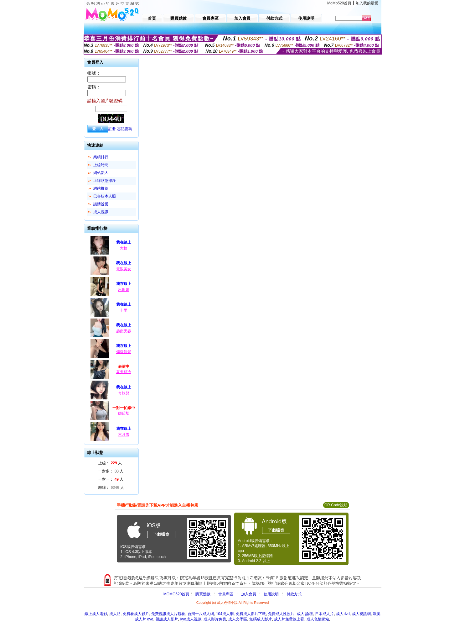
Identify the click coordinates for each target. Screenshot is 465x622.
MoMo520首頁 (339, 3)
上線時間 (100, 165)
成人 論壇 (305, 614)
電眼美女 (123, 269)
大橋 (123, 248)
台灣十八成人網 (201, 614)
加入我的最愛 (367, 3)
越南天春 (123, 331)
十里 (123, 310)
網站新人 (100, 173)
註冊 (112, 129)
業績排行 (100, 157)
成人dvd (342, 614)
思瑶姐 (123, 289)
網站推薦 (100, 188)
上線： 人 (110, 463)
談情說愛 (100, 204)
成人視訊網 (361, 614)
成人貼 (115, 614)
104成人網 (225, 614)
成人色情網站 (318, 619)
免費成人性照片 (281, 614)
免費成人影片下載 (251, 614)
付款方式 (294, 594)
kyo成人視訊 (190, 619)
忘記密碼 (124, 129)
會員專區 (225, 594)
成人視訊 (100, 212)
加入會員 (248, 594)
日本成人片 (324, 614)
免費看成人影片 (136, 614)
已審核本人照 (104, 196)
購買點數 (202, 594)
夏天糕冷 (123, 372)
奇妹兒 (123, 393)
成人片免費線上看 (289, 619)
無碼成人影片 (260, 619)
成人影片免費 (215, 619)
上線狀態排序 (104, 180)
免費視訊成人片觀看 (168, 614)
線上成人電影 (96, 614)
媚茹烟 (123, 413)
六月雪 (123, 434)
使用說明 (271, 594)
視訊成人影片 (167, 619)
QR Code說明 (336, 505)
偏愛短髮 (123, 352)
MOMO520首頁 (176, 594)
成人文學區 (237, 619)
